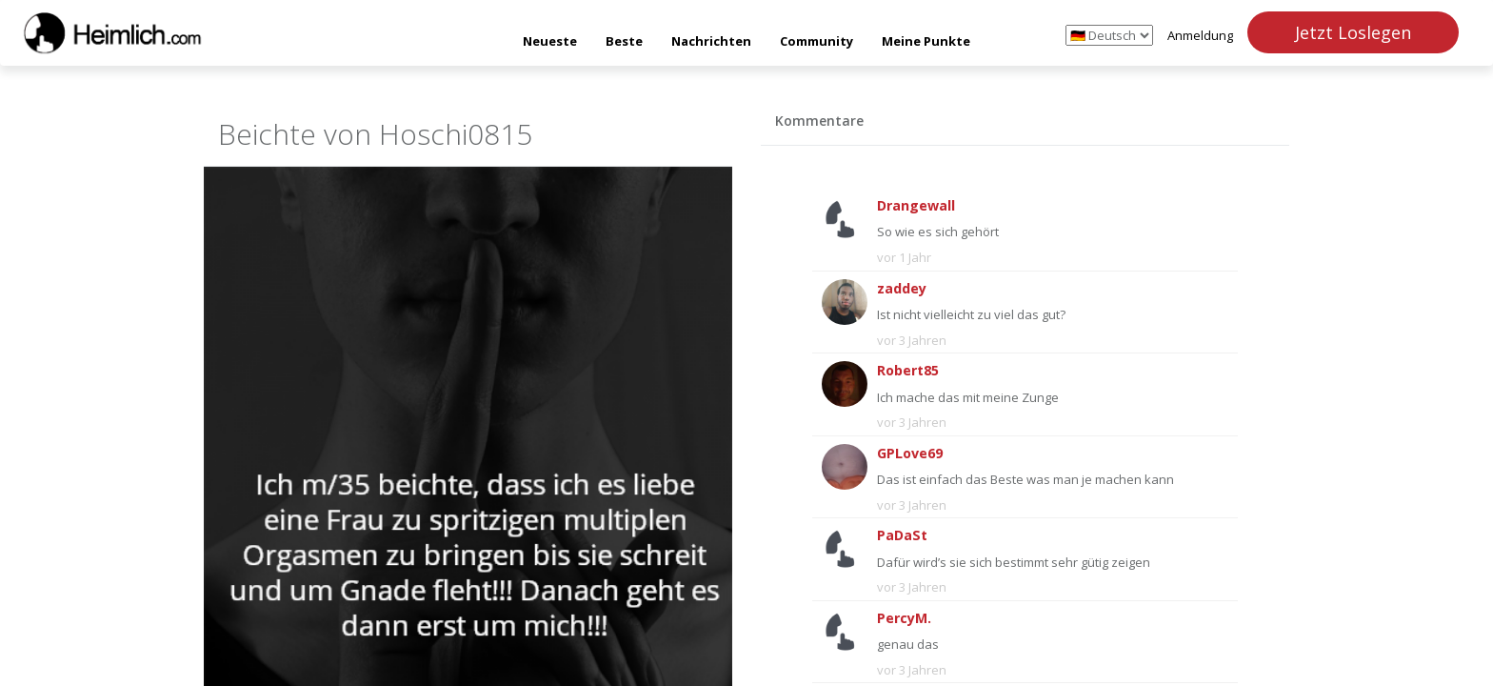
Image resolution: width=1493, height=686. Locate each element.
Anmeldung (1200, 35)
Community (816, 41)
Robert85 (908, 370)
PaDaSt (902, 535)
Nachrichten (711, 41)
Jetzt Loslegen (1353, 32)
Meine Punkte (926, 41)
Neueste (550, 41)
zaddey (901, 288)
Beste (624, 41)
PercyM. (904, 618)
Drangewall (916, 205)
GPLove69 (910, 453)
